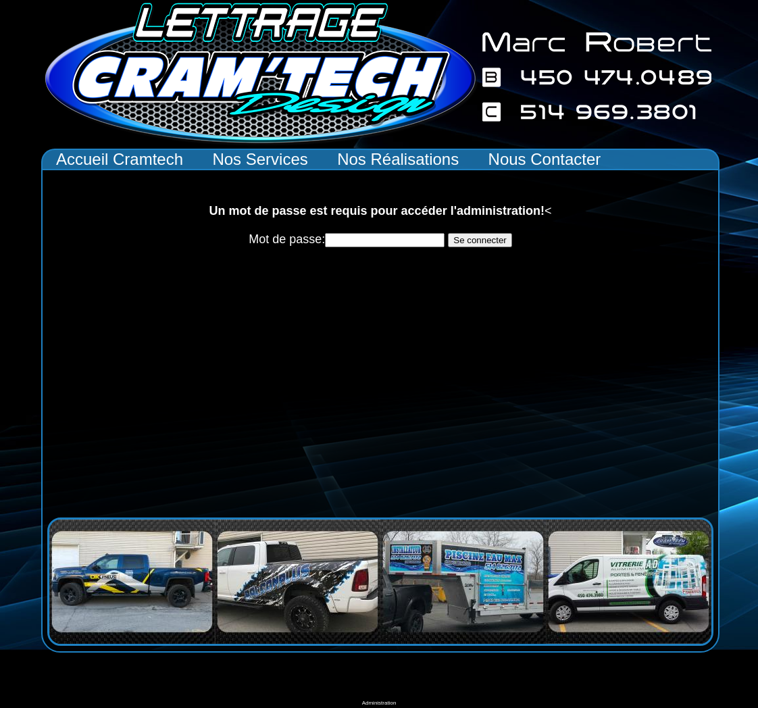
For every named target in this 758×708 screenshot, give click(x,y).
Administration (379, 703)
